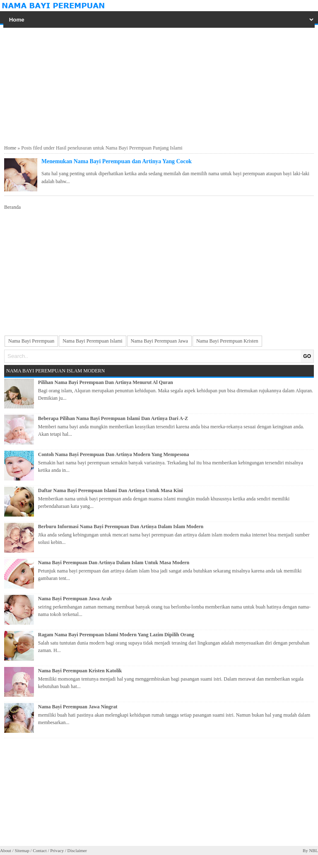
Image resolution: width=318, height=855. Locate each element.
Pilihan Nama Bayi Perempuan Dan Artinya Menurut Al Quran (105, 382)
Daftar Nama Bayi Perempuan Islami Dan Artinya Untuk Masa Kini (110, 490)
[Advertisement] (159, 85)
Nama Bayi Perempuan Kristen (227, 341)
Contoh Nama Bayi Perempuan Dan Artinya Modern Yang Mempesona (113, 454)
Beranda (12, 207)
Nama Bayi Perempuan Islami (92, 341)
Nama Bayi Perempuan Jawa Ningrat (78, 707)
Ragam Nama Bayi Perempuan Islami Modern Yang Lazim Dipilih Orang (116, 635)
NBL (313, 850)
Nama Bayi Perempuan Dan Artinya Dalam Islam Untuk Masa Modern (113, 562)
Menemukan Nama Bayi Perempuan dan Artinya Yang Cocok (116, 161)
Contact (40, 850)
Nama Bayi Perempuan (31, 341)
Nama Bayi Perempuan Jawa (159, 341)
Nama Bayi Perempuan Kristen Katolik (80, 671)
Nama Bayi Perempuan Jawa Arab (75, 598)
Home (10, 148)
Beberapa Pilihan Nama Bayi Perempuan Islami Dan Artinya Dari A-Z (113, 418)
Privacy (57, 850)
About (5, 850)
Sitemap (21, 850)
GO (307, 356)
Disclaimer (77, 850)
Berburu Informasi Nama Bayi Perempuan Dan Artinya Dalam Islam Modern (120, 526)
